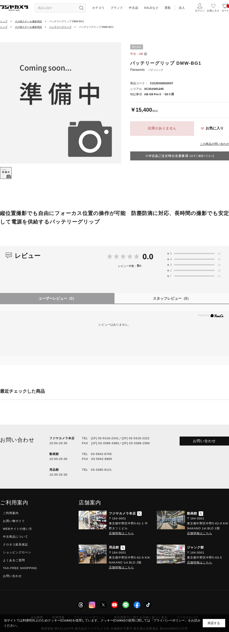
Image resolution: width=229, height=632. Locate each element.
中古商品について (15, 536)
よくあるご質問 (14, 560)
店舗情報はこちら (121, 533)
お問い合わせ (204, 441)
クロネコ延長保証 (15, 544)
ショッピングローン (17, 552)
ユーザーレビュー (57, 298)
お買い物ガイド (14, 521)
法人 (182, 7)
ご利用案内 (11, 513)
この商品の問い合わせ (214, 144)
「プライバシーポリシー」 (169, 620)
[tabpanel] (60, 103)
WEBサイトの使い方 (17, 528)
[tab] (6, 173)
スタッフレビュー (172, 298)
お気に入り (215, 128)
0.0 (147, 256)
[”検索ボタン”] (81, 7)
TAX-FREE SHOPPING (20, 568)
